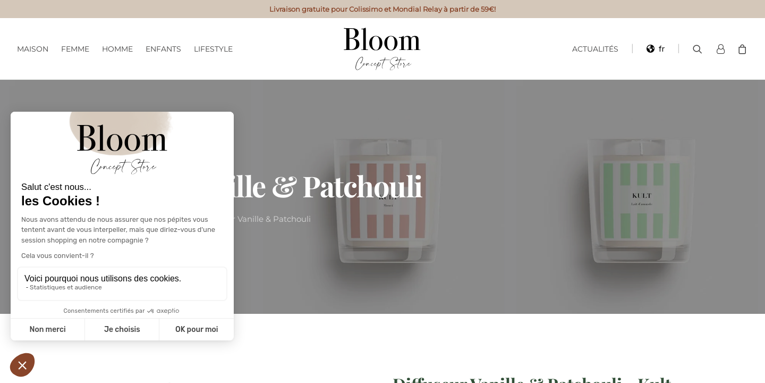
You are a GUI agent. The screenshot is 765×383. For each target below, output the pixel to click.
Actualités (595, 49)
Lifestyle (213, 49)
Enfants (163, 49)
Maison (32, 49)
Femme (75, 49)
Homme (117, 49)
